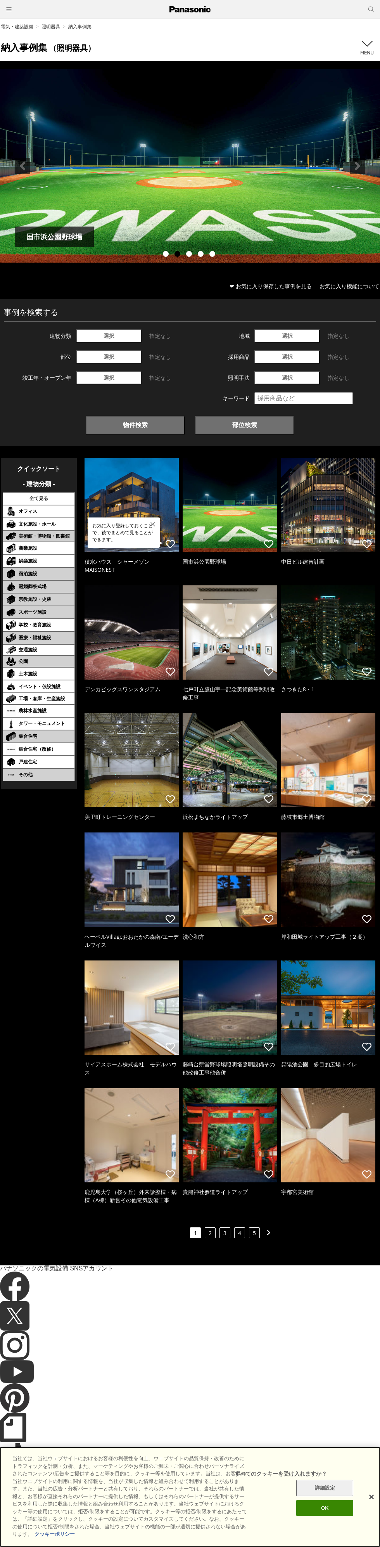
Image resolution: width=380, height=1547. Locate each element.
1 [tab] (167, 255)
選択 (109, 335)
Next (357, 166)
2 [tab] (178, 255)
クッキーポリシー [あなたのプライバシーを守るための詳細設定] (55, 1534)
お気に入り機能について (349, 286)
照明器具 (50, 26)
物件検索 (135, 424)
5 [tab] (213, 255)
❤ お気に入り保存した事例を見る (271, 286)
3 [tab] (190, 255)
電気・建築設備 (17, 26)
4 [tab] (202, 255)
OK (325, 1508)
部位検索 (244, 424)
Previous (22, 166)
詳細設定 (325, 1488)
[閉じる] (371, 1496)
